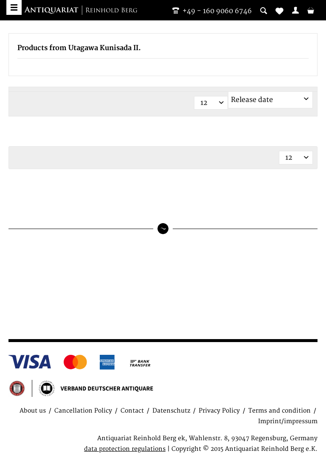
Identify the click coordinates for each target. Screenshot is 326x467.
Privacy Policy (219, 410)
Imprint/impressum (288, 421)
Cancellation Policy (83, 410)
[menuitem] (295, 10)
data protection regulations (125, 449)
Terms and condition (279, 410)
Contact (132, 410)
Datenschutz (171, 410)
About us (33, 410)
